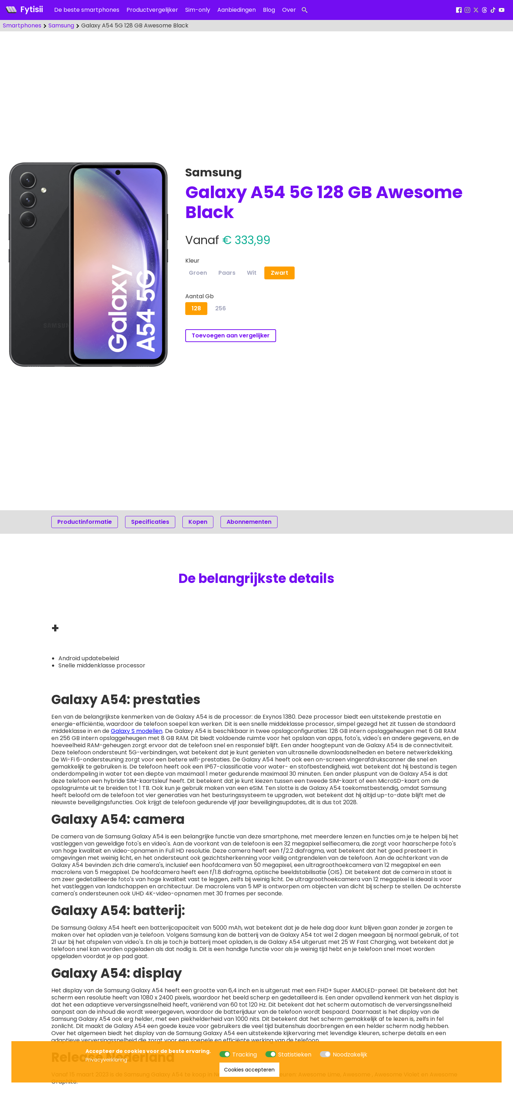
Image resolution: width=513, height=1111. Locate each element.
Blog (269, 10)
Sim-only (197, 10)
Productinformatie (84, 522)
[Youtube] (501, 10)
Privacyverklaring (106, 1059)
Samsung (61, 26)
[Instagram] (467, 10)
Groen (198, 273)
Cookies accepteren (249, 1069)
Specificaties (150, 522)
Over (289, 10)
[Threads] (484, 10)
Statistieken (294, 1054)
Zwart (279, 273)
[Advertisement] (256, 93)
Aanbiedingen (236, 10)
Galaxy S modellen (136, 731)
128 (196, 308)
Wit (251, 273)
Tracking (244, 1054)
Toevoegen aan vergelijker (231, 335)
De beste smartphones (86, 10)
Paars (226, 273)
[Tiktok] (493, 10)
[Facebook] (459, 10)
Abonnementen (249, 522)
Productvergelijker (152, 10)
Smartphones (22, 26)
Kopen (197, 522)
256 (220, 308)
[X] (476, 10)
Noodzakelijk (350, 1054)
